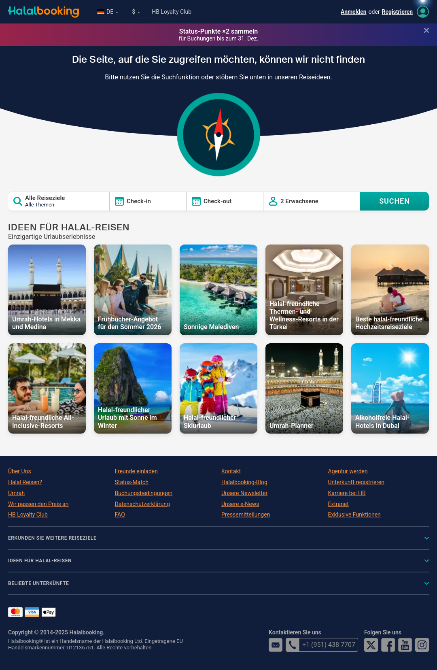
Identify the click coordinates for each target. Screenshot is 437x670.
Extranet (338, 504)
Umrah (16, 493)
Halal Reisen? (25, 482)
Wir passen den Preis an (38, 504)
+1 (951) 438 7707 (320, 645)
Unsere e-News (240, 504)
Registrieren (397, 12)
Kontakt (231, 471)
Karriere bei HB (347, 493)
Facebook (388, 645)
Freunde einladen (136, 471)
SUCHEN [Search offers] (394, 201)
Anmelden (354, 12)
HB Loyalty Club (171, 12)
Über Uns (19, 471)
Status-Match (131, 482)
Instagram (422, 645)
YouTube (405, 645)
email (275, 645)
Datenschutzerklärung (142, 504)
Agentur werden (348, 471)
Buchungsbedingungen (144, 493)
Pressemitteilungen (245, 514)
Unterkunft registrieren (356, 482)
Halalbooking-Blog (244, 482)
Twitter (371, 645)
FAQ (120, 514)
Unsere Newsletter (244, 493)
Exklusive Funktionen (354, 514)
